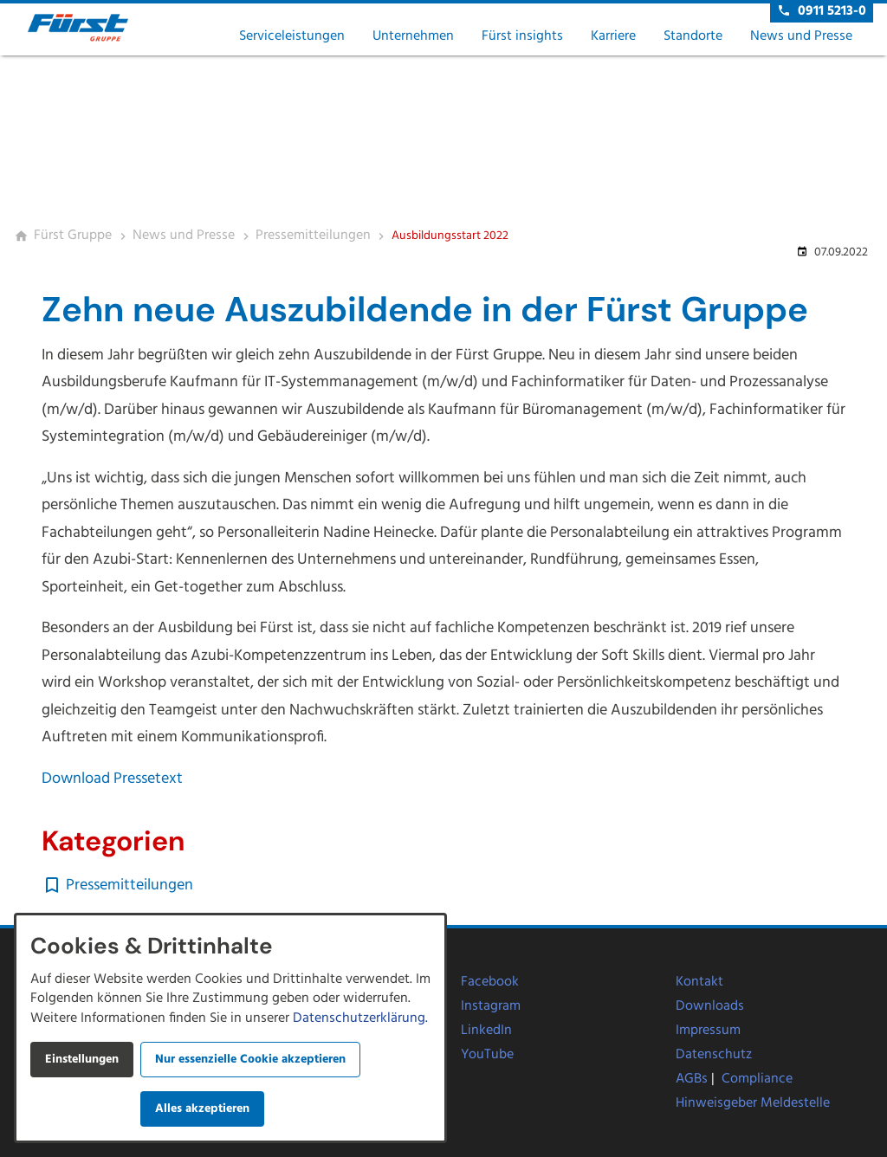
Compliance (757, 1079)
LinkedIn (486, 1030)
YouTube (487, 1055)
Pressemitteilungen (129, 885)
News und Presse (801, 36)
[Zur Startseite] (97, 27)
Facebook (490, 982)
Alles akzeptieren (202, 1109)
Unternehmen (413, 36)
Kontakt (699, 982)
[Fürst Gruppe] (73, 236)
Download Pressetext (114, 779)
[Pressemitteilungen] (313, 236)
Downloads (710, 1006)
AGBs (692, 1079)
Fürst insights (522, 36)
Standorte (693, 36)
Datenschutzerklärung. (360, 1018)
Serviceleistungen (292, 36)
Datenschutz (714, 1055)
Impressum (708, 1030)
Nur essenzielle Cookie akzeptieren (250, 1060)
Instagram (491, 1006)
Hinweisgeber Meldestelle (753, 1103)
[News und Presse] (184, 236)
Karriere (613, 36)
